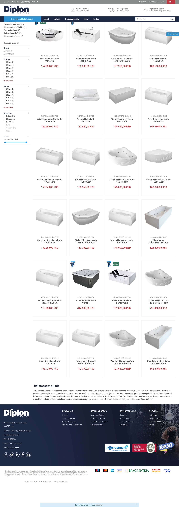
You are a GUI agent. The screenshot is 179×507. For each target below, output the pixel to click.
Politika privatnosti (98, 440)
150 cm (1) (10, 90)
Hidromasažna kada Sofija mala (86, 81)
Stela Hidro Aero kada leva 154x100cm (122, 81)
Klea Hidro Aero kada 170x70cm (85, 202)
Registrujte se (153, 2)
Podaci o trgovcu (68, 440)
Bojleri (151, 447)
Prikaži (148, 29)
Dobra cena (10, 153)
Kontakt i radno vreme (99, 443)
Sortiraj (125, 29)
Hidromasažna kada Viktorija (50, 81)
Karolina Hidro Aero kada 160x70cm (49, 263)
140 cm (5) (10, 111)
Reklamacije (124, 447)
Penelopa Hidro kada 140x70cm (158, 142)
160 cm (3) (10, 123)
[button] (155, 19)
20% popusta (10, 141)
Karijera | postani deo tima (72, 447)
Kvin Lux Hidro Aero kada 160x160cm (122, 202)
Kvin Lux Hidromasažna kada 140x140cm (122, 384)
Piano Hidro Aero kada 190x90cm (122, 142)
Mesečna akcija (11, 150)
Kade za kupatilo (12, 55)
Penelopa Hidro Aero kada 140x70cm (85, 384)
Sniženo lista (10, 138)
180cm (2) (9, 99)
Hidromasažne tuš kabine (15, 49)
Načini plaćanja (126, 440)
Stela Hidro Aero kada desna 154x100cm (86, 263)
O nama (65, 437)
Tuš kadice (10, 43)
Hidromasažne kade (13, 58)
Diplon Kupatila (9, 24)
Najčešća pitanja (97, 447)
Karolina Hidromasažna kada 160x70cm (49, 323)
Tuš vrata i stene (12, 40)
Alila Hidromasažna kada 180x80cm (49, 142)
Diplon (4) (9, 72)
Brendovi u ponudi (69, 443)
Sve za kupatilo (22, 24)
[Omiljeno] (162, 2)
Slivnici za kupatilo (13, 37)
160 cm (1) (10, 96)
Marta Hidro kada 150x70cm (158, 81)
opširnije (99, 505)
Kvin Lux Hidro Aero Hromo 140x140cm (158, 323)
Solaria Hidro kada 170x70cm (86, 142)
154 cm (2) (10, 120)
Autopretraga (115, 29)
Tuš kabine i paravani (14, 46)
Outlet (8, 147)
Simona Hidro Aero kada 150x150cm (158, 202)
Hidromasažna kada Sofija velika (122, 323)
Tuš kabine (153, 437)
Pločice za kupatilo (156, 440)
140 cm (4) (10, 87)
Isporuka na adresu (127, 443)
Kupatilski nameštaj (156, 443)
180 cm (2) (10, 126)
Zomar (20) (10, 75)
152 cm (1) (10, 93)
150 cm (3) (10, 114)
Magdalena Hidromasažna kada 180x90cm (158, 264)
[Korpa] (171, 3)
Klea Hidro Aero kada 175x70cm (49, 384)
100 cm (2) (10, 84)
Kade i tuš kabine (35, 24)
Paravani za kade (12, 52)
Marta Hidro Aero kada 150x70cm (122, 263)
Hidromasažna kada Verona (86, 323)
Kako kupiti (124, 437)
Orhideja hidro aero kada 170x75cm (49, 202)
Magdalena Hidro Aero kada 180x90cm (158, 384)
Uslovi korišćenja (97, 437)
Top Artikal (9, 144)
